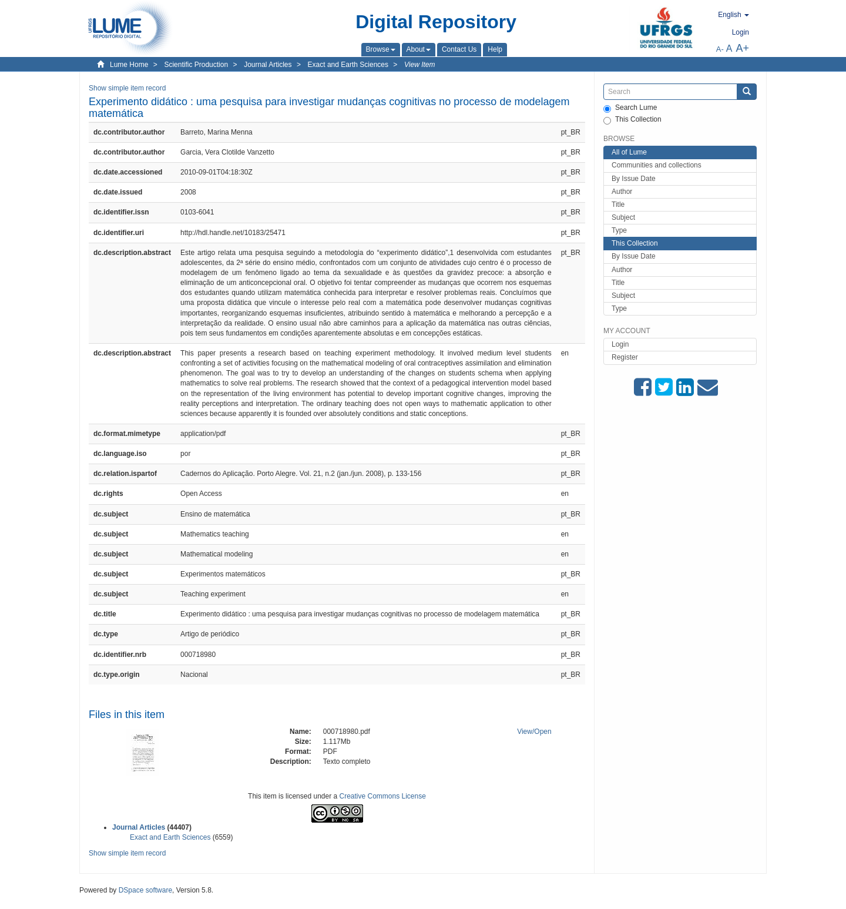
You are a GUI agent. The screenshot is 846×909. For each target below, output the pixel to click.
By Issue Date (634, 179)
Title (618, 204)
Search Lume (630, 108)
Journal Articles (267, 65)
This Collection (632, 120)
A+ (742, 48)
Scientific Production (196, 65)
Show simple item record (127, 88)
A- (720, 49)
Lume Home (129, 65)
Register (625, 357)
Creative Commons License (383, 796)
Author (622, 191)
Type (619, 230)
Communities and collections (656, 165)
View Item (419, 65)
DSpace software (145, 890)
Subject (623, 217)
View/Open (534, 731)
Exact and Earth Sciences (348, 65)
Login (620, 344)
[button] (380, 49)
